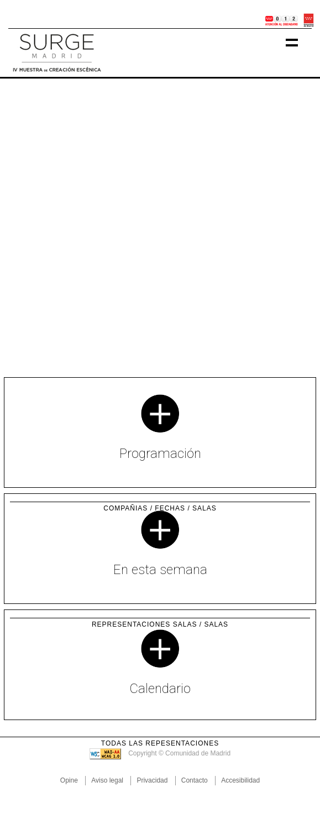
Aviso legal (107, 780)
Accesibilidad (240, 780)
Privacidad (152, 780)
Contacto (194, 780)
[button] (24, 222)
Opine (69, 780)
